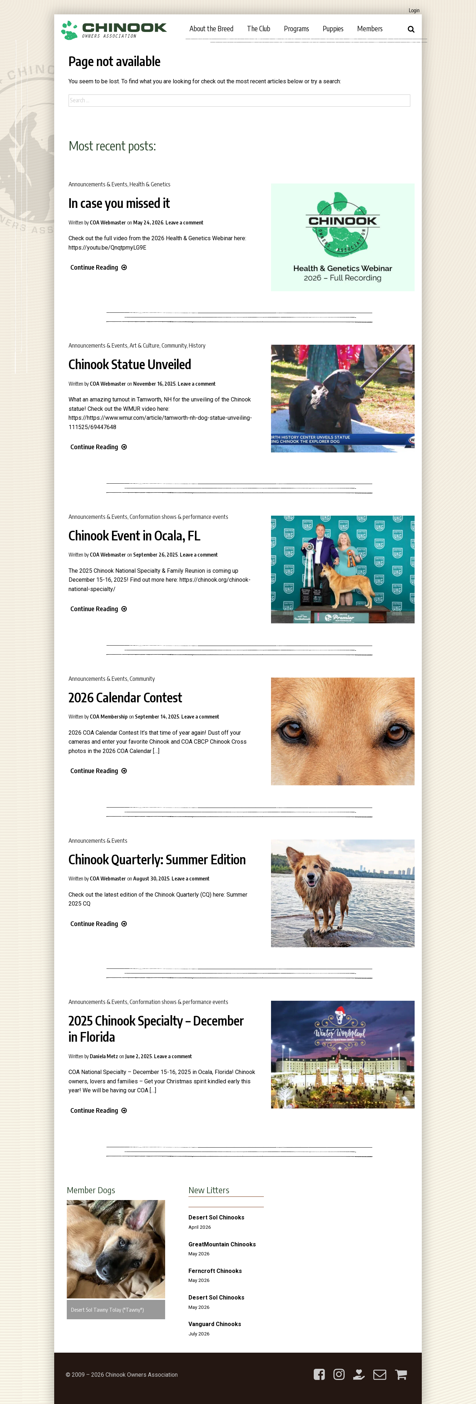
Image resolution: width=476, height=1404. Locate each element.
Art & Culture (144, 345)
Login (414, 10)
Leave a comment (184, 222)
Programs (296, 28)
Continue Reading (98, 267)
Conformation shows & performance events (179, 516)
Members (370, 28)
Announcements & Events (98, 184)
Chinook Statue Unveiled (130, 364)
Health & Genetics (150, 184)
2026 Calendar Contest (125, 697)
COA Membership (109, 716)
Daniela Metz (104, 1056)
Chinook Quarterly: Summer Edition (157, 859)
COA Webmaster (108, 222)
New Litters (208, 1189)
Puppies (333, 28)
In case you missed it (119, 203)
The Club (258, 28)
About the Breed (211, 28)
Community (174, 345)
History (197, 345)
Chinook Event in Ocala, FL (135, 535)
